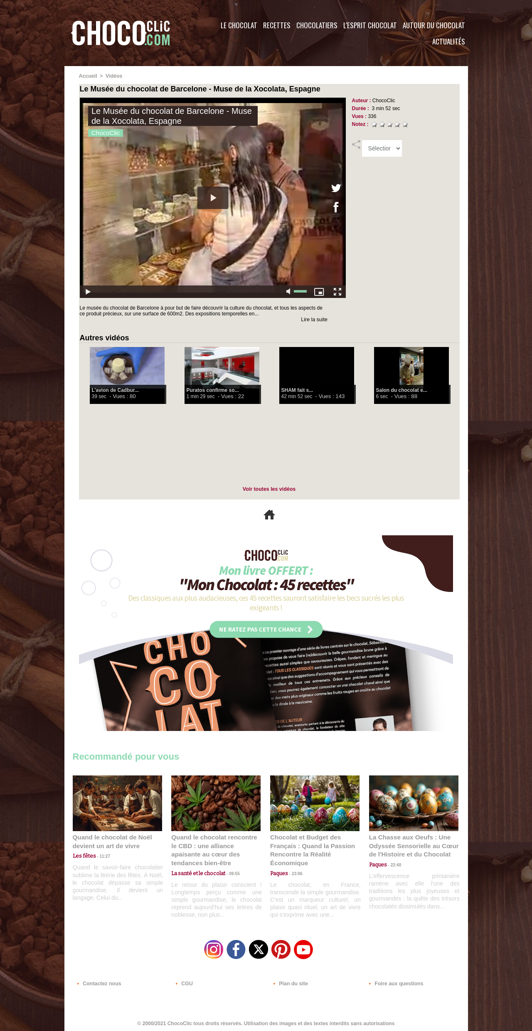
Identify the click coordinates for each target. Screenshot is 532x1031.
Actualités (448, 41)
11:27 (101, 855)
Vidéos (113, 76)
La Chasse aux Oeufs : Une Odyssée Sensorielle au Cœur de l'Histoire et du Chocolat (410, 845)
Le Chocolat (239, 25)
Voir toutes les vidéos (269, 489)
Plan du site (289, 981)
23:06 (294, 871)
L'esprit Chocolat (370, 25)
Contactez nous (98, 981)
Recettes (277, 25)
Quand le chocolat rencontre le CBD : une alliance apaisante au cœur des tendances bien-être (215, 845)
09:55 (229, 863)
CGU (183, 981)
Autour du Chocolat (434, 25)
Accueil (88, 76)
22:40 (393, 863)
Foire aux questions (394, 981)
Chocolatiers (316, 25)
